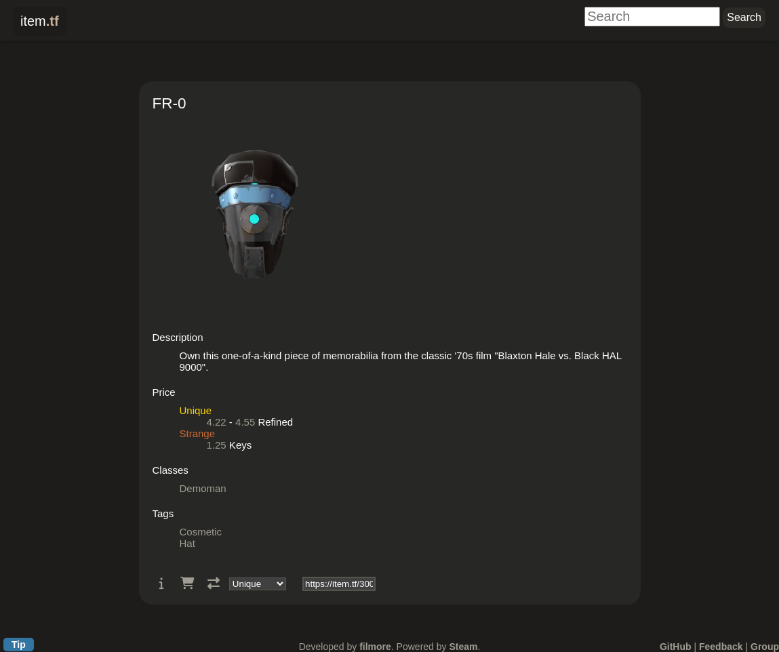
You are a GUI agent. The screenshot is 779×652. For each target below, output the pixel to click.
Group (765, 646)
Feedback (721, 646)
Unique (196, 410)
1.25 (216, 445)
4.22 (216, 422)
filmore (375, 646)
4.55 (245, 422)
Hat (187, 543)
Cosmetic (201, 531)
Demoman (203, 488)
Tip (19, 644)
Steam (463, 646)
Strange (198, 433)
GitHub (676, 646)
